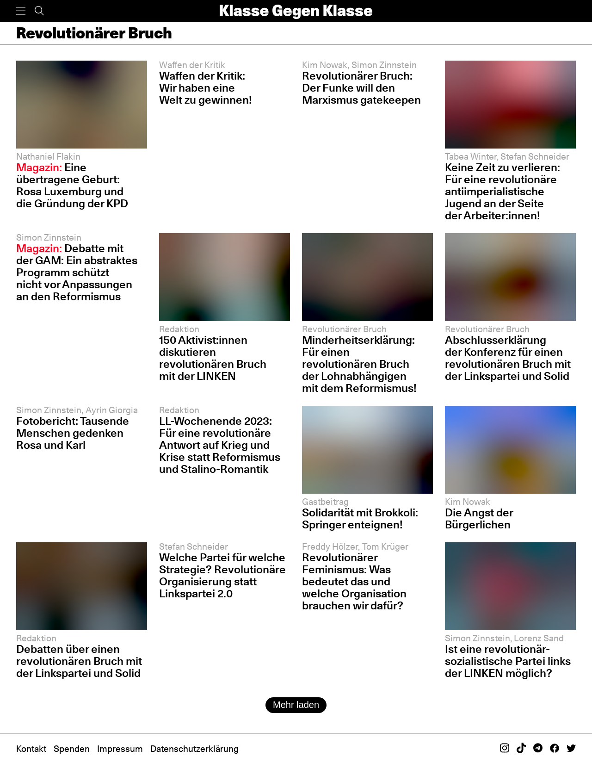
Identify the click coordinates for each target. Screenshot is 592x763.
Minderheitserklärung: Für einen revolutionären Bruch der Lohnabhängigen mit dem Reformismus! (359, 364)
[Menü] (20, 11)
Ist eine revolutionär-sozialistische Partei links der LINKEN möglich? (508, 661)
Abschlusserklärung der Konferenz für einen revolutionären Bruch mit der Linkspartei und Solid (508, 358)
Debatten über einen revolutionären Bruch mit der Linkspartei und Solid (79, 661)
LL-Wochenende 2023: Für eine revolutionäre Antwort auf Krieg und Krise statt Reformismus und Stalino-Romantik (219, 445)
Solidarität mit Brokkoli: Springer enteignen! (360, 518)
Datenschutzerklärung (194, 749)
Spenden (72, 749)
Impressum (120, 749)
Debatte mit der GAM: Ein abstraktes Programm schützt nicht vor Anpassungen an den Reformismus (76, 272)
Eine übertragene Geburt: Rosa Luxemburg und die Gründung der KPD (72, 185)
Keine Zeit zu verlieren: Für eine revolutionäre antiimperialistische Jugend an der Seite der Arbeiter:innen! (502, 191)
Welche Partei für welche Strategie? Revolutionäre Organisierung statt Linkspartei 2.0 (222, 575)
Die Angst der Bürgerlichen (479, 518)
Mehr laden (296, 705)
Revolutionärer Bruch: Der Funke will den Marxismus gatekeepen (361, 87)
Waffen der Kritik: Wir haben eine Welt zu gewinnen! (205, 87)
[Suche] (39, 11)
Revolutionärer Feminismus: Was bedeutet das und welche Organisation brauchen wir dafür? (354, 581)
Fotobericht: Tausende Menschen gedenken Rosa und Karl (72, 433)
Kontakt (31, 749)
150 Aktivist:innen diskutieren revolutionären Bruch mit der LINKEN (212, 358)
